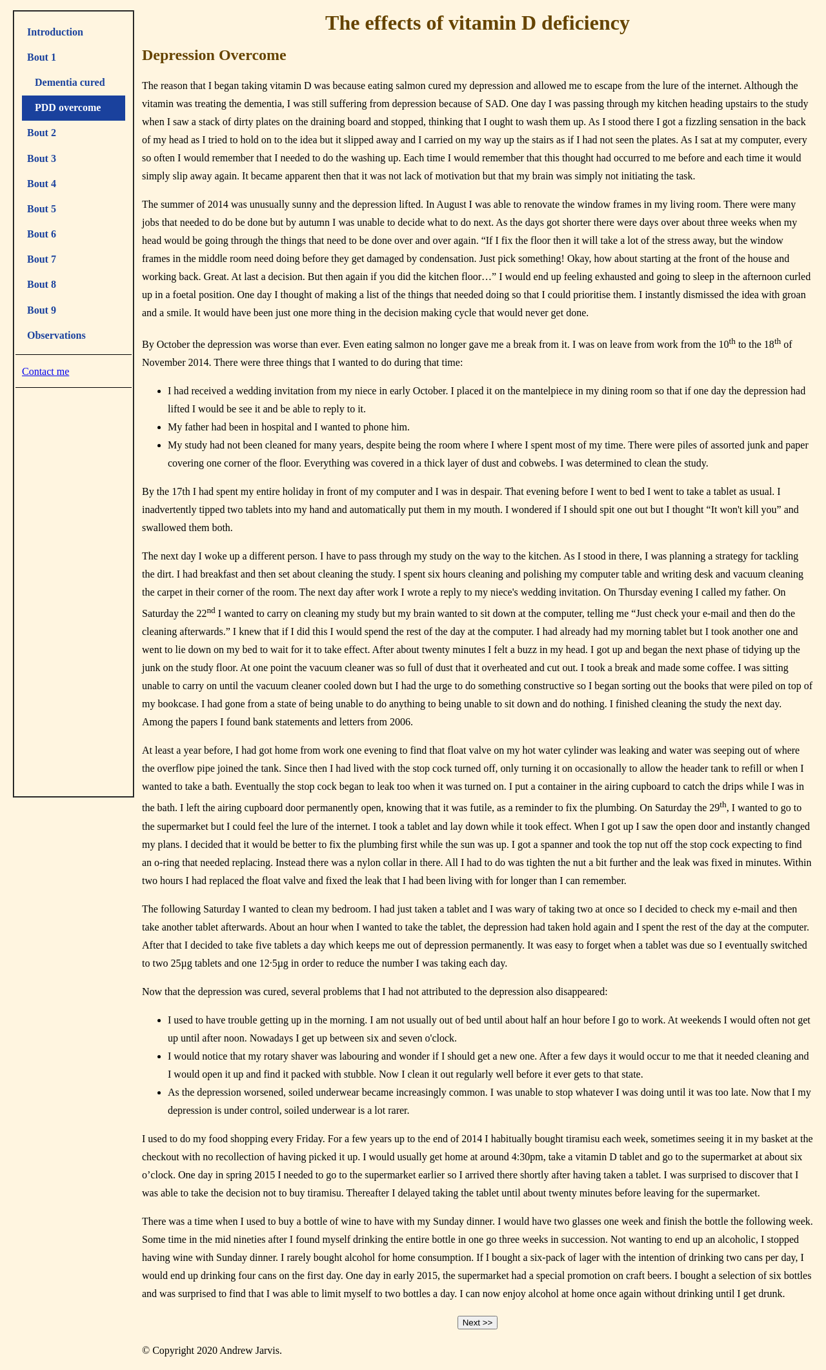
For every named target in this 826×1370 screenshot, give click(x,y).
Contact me (45, 371)
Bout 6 (41, 233)
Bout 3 (41, 158)
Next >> (478, 1322)
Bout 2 (41, 132)
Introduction (55, 31)
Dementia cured (66, 82)
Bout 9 (41, 310)
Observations (56, 335)
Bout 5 (41, 208)
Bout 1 (41, 57)
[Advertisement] (73, 589)
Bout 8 (41, 284)
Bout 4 (41, 183)
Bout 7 (41, 259)
